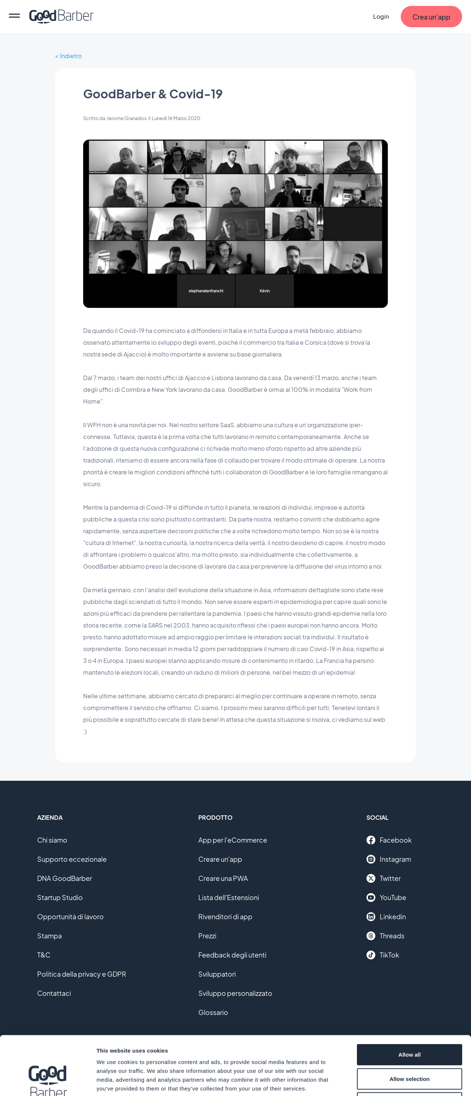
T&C (43, 955)
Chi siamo (52, 840)
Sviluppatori (217, 974)
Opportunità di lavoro (70, 916)
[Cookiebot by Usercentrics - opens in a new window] (47, 1081)
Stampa (49, 935)
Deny (410, 1047)
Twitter (383, 878)
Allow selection (409, 1024)
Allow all (410, 999)
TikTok (382, 955)
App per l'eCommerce (232, 840)
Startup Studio (60, 897)
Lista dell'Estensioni (228, 897)
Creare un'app (220, 859)
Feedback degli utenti (232, 955)
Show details (386, 1081)
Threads (385, 935)
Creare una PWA (223, 878)
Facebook (389, 840)
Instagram (388, 859)
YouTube (386, 897)
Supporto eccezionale (72, 859)
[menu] (14, 16)
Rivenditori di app (225, 916)
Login (381, 16)
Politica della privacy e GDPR (81, 974)
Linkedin (386, 916)
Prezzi (207, 935)
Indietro (71, 56)
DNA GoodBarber (64, 878)
